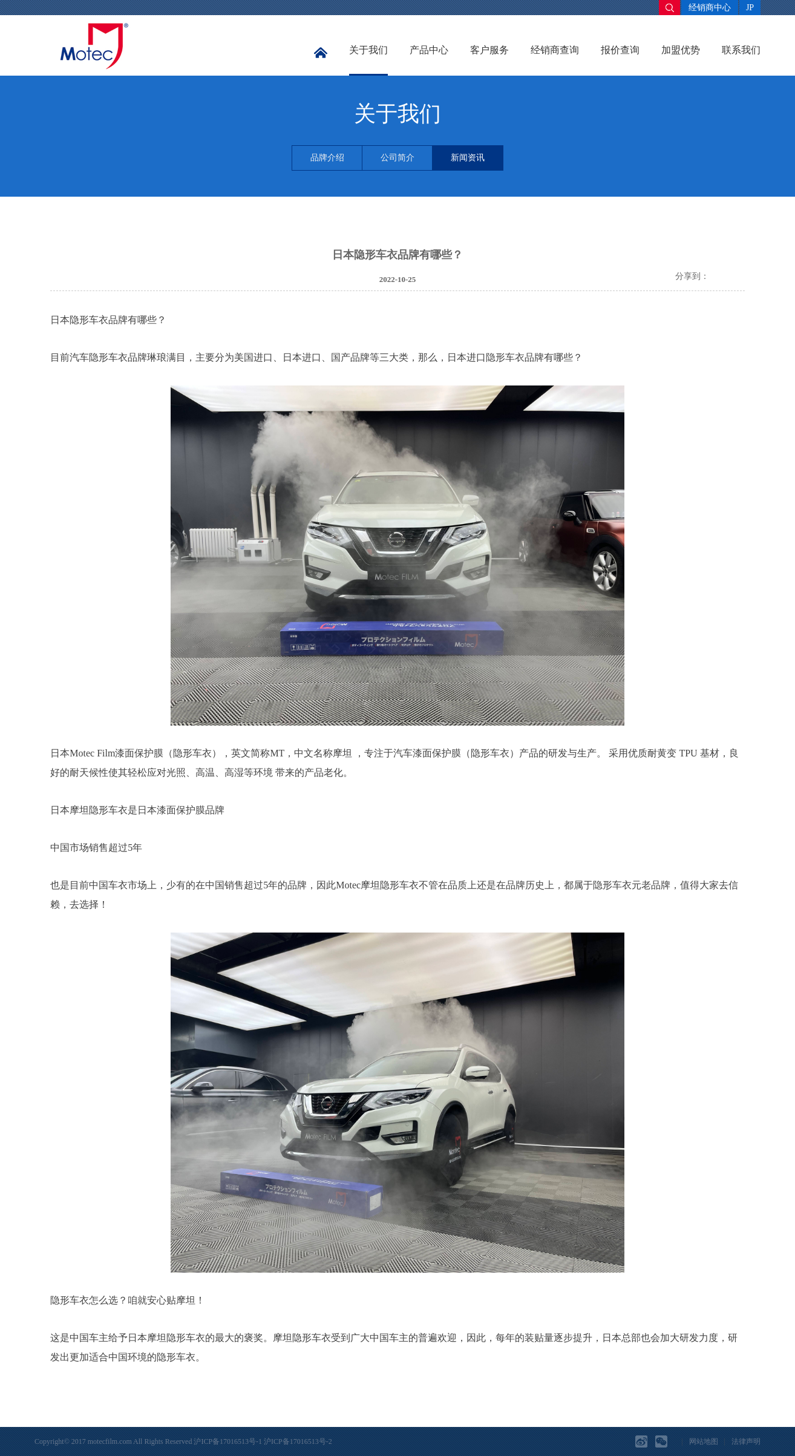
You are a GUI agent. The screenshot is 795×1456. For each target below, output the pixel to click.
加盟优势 (680, 50)
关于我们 (368, 50)
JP (750, 7)
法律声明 (746, 1441)
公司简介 (397, 157)
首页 (320, 53)
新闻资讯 (468, 157)
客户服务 (489, 50)
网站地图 (703, 1441)
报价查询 (620, 50)
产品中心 (429, 50)
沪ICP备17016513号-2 (298, 1441)
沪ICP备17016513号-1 (228, 1441)
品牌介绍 (327, 157)
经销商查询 (555, 50)
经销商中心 (710, 7)
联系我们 (741, 50)
